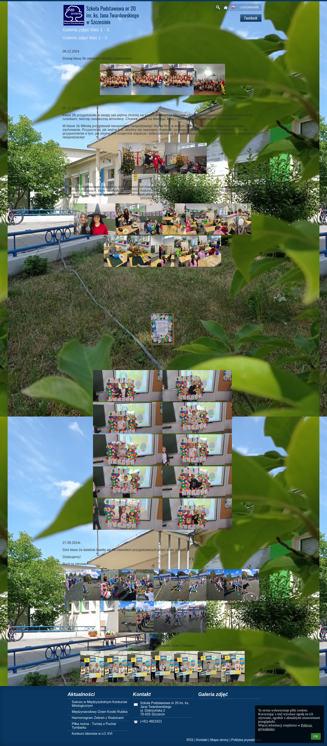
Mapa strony (219, 740)
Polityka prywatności (246, 740)
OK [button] (315, 736)
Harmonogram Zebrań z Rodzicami (98, 718)
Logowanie (249, 7)
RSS (190, 740)
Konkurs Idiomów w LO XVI (92, 733)
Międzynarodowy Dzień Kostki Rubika (100, 711)
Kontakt (202, 740)
